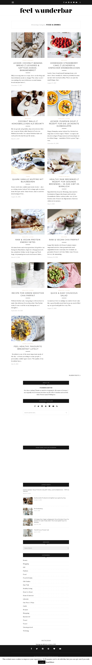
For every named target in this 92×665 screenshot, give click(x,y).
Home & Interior (28, 595)
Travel (25, 620)
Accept (41, 662)
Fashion (25, 571)
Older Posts (75, 375)
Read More (50, 662)
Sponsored (26, 617)
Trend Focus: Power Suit (41, 530)
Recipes (64, 60)
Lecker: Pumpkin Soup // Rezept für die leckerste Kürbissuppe (64, 123)
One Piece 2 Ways (28, 602)
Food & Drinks (28, 60)
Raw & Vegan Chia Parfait (64, 240)
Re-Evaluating (38, 508)
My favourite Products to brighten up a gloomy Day (50, 498)
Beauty (25, 560)
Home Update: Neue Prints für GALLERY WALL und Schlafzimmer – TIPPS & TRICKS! (46, 490)
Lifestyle (26, 599)
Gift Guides (26, 581)
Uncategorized (28, 627)
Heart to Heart (28, 592)
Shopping (26, 613)
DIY (24, 567)
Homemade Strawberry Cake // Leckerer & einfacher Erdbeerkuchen (64, 65)
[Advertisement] (37, 430)
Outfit (25, 606)
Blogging (26, 564)
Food (28, 176)
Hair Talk (26, 585)
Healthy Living (64, 118)
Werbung (26, 631)
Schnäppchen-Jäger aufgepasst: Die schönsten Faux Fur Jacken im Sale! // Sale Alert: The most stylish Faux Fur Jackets (51, 520)
